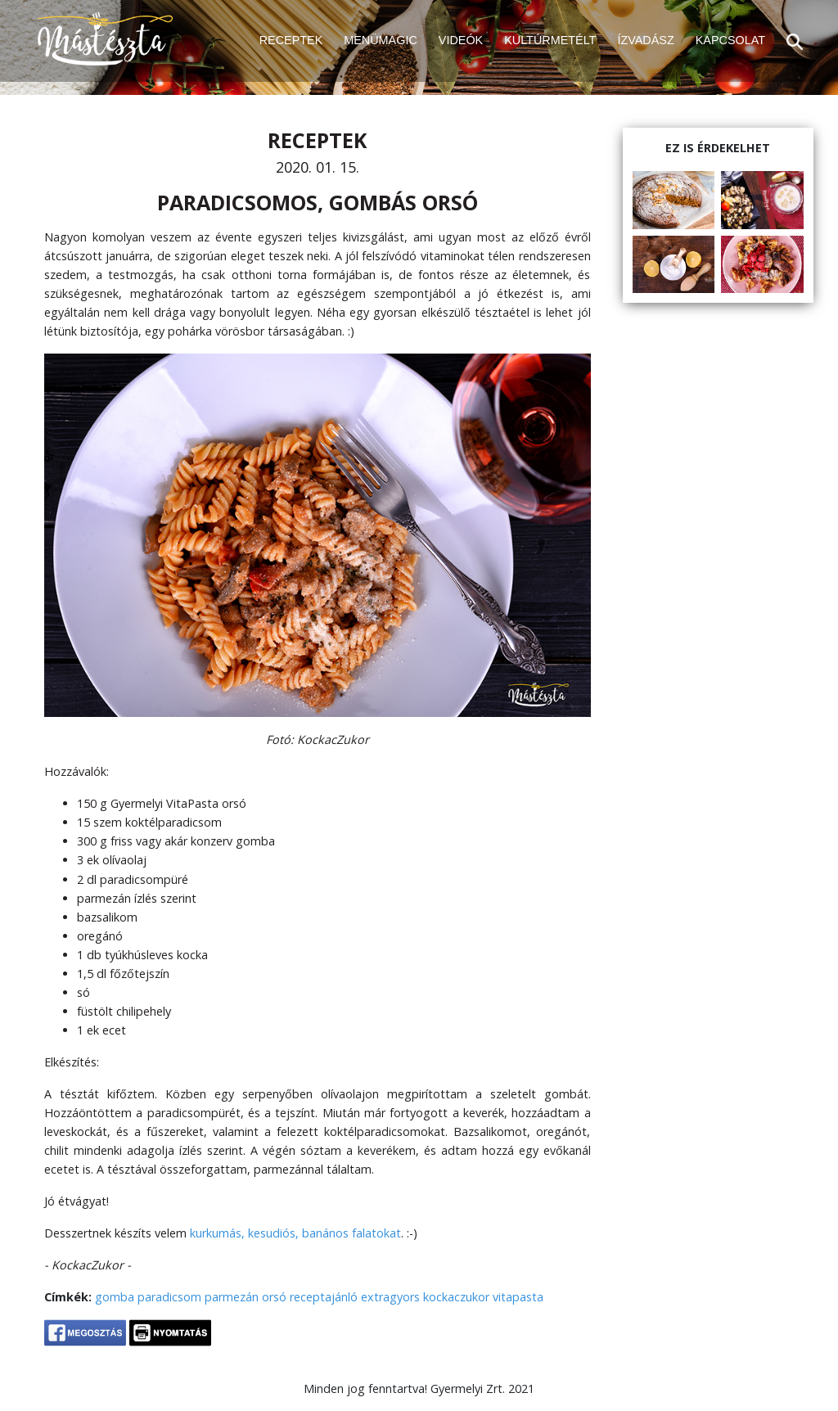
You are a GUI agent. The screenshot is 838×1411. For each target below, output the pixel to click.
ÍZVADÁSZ (645, 40)
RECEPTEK (291, 40)
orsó (274, 1297)
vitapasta (518, 1297)
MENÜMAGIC (380, 40)
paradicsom (169, 1297)
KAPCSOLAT (730, 40)
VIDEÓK (461, 40)
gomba (114, 1297)
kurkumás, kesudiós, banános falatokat (295, 1233)
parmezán (232, 1297)
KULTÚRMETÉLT (550, 40)
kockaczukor (456, 1297)
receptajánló (324, 1297)
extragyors (390, 1297)
